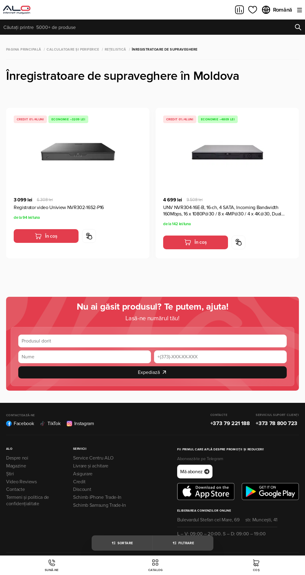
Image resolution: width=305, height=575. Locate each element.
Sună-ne (52, 565)
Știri (10, 474)
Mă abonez (194, 472)
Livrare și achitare (90, 466)
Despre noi (17, 458)
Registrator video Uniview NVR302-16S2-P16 (59, 207)
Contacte (15, 489)
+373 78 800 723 (276, 423)
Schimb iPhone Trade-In (97, 497)
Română (276, 10)
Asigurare (83, 474)
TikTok (50, 424)
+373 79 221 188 (230, 423)
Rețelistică (115, 49)
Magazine (16, 466)
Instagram (80, 424)
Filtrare (183, 543)
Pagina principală (23, 49)
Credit (79, 482)
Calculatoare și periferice (73, 49)
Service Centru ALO (93, 458)
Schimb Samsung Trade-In (99, 505)
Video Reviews (21, 482)
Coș (256, 565)
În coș (46, 236)
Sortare (122, 543)
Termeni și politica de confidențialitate (27, 500)
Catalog (155, 565)
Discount (82, 489)
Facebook (20, 424)
